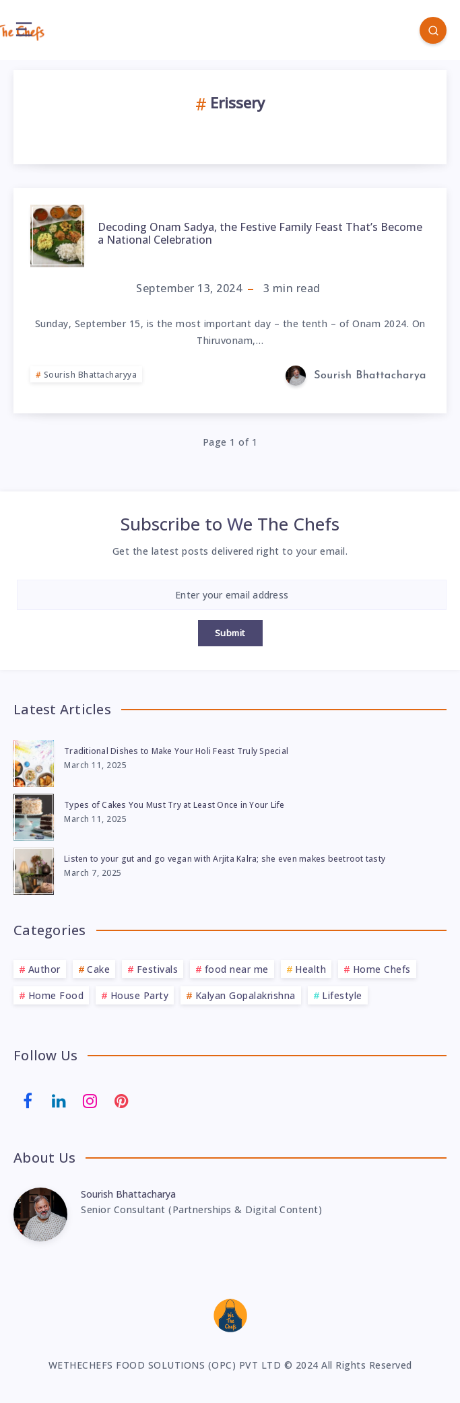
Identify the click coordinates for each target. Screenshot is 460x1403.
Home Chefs (382, 969)
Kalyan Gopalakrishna (245, 995)
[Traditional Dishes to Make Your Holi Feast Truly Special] (33, 761)
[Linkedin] (59, 1100)
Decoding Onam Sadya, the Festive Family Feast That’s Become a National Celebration (260, 233)
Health (310, 969)
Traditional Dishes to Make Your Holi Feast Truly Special (176, 751)
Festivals (157, 969)
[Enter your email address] (232, 595)
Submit (230, 633)
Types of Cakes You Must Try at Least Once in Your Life (174, 805)
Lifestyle (342, 995)
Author (44, 969)
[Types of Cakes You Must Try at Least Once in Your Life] (33, 815)
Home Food (56, 995)
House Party (139, 995)
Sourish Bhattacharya (128, 1194)
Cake (98, 969)
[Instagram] (90, 1100)
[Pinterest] (122, 1100)
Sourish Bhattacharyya (90, 374)
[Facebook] (27, 1100)
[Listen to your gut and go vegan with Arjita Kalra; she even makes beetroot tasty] (33, 869)
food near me (237, 969)
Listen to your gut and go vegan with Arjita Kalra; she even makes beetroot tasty (224, 858)
